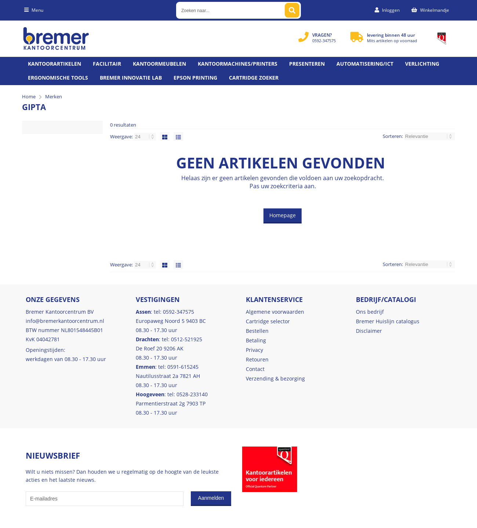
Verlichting (422, 63)
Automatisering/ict (364, 63)
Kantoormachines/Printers (237, 63)
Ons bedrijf (370, 311)
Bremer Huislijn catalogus (387, 321)
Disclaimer (369, 330)
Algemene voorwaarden (275, 311)
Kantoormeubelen (159, 63)
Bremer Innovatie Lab (131, 77)
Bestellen (257, 330)
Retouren (257, 359)
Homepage (282, 215)
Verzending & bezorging (275, 378)
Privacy (254, 349)
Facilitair (107, 63)
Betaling (256, 340)
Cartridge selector (268, 321)
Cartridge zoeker (253, 77)
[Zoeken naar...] (292, 10)
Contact (255, 368)
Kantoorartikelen (54, 63)
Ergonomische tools (58, 77)
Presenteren (307, 63)
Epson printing (195, 77)
